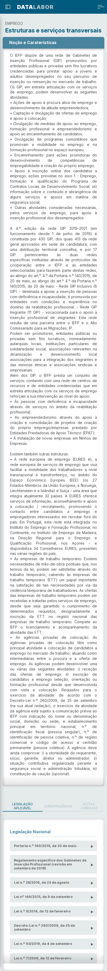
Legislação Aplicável (22, 806)
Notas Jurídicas (89, 806)
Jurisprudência (58, 806)
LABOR (35, 7)
